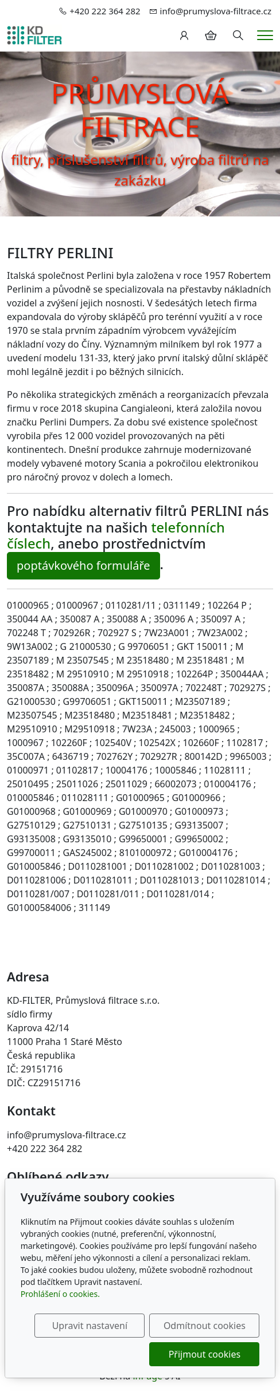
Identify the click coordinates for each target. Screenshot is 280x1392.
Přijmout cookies (204, 1354)
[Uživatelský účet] (184, 35)
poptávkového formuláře (83, 565)
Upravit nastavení (89, 1325)
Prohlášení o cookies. (60, 1293)
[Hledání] (238, 35)
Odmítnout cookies (205, 1325)
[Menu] (265, 35)
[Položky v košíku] (210, 35)
